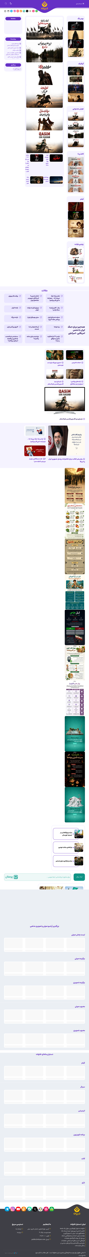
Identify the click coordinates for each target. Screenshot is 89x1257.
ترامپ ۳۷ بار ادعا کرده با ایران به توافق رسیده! (53, 338)
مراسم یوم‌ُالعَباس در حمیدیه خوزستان (66, 832)
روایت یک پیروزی (13, 296)
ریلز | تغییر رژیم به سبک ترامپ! (54, 308)
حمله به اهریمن (76, 361)
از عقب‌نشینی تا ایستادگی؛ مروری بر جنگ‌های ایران (33, 298)
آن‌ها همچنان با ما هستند (34, 327)
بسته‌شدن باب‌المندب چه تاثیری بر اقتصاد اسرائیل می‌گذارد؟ (11, 338)
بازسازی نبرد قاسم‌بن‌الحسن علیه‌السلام (55, 381)
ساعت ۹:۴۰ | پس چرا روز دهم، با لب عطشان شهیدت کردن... (27, 163)
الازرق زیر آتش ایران (12, 326)
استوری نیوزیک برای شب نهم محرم (55, 362)
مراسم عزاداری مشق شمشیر (66, 859)
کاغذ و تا (81, 154)
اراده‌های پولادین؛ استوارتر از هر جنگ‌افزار (76, 381)
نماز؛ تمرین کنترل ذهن (27, 180)
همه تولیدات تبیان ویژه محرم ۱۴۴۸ (46, 160)
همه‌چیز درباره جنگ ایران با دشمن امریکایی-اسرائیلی (76, 330)
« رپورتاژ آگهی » (17, 69)
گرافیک (81, 63)
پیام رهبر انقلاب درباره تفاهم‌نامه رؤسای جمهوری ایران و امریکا (66, 459)
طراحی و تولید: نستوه (11, 1252)
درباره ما (19, 1231)
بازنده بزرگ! (14, 317)
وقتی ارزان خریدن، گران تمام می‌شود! (13, 58)
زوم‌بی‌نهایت (79, 244)
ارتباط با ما (18, 1228)
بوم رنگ (81, 18)
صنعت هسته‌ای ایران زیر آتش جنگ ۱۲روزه (54, 318)
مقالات (45, 290)
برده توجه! (57, 326)
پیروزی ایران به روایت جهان (33, 308)
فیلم (82, 199)
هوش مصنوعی (78, 108)
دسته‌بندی (80, 4)
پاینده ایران (15, 307)
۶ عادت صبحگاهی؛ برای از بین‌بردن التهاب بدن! (37, 459)
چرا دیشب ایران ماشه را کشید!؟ (33, 337)
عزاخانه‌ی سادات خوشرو (65, 846)
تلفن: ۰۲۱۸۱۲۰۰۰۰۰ (44, 1235)
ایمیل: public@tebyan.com (40, 1238)
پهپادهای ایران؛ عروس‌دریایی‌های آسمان (44, 179)
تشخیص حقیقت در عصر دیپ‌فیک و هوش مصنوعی (12, 53)
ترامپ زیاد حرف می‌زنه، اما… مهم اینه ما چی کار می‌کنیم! (53, 298)
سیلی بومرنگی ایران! (33, 317)
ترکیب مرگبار (16, 50)
